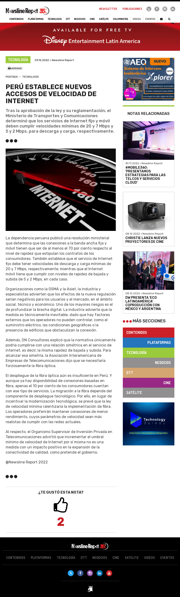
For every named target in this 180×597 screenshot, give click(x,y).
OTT (129, 372)
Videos (137, 19)
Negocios (163, 362)
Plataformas (159, 342)
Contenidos (136, 332)
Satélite (134, 392)
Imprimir (15, 68)
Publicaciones (132, 9)
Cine (167, 382)
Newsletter (108, 9)
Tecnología (30, 76)
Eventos (150, 19)
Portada (12, 76)
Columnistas (120, 19)
